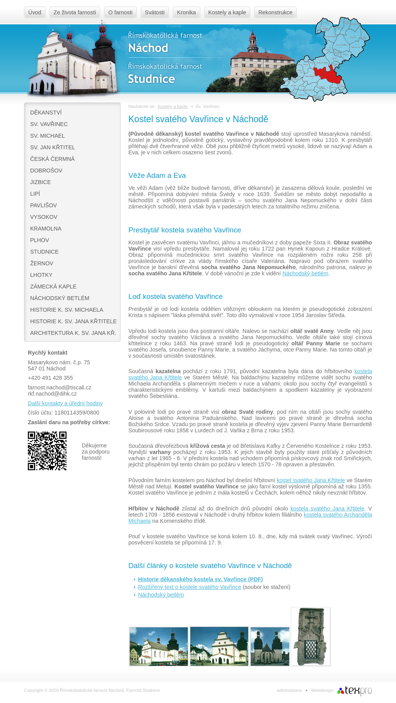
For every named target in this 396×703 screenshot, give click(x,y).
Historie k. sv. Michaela (66, 310)
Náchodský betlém (59, 298)
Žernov (41, 263)
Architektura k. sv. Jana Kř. (73, 333)
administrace (289, 690)
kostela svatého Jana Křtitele (327, 508)
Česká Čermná (52, 159)
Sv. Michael (47, 136)
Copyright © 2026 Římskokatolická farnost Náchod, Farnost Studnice (92, 690)
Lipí (35, 194)
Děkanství (46, 112)
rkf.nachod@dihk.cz (52, 394)
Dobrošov (46, 170)
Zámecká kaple (53, 286)
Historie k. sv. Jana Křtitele (73, 321)
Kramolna (45, 228)
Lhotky (41, 275)
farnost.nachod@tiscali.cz (59, 387)
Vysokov (43, 217)
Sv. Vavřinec (49, 124)
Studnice (44, 252)
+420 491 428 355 (50, 378)
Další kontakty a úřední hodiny (65, 403)
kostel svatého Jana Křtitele (311, 480)
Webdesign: (323, 690)
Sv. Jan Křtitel (52, 147)
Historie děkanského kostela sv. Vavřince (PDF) (200, 579)
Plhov (39, 240)
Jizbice (40, 182)
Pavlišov (43, 205)
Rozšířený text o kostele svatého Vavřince (189, 587)
